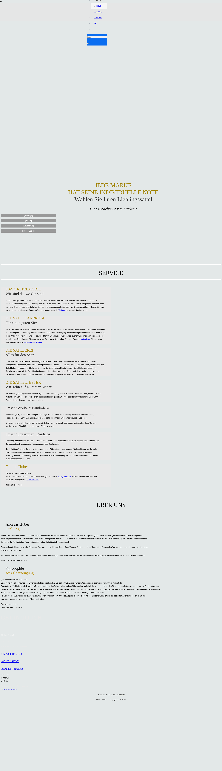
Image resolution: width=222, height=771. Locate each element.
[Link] (111, 44)
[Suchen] (97, 37)
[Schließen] (88, 43)
